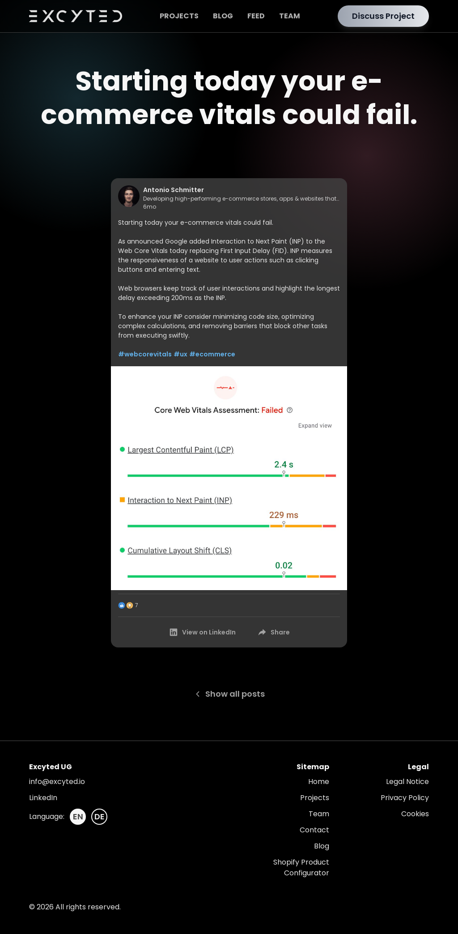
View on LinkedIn (202, 632)
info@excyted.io (57, 781)
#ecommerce (212, 354)
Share (273, 632)
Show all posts (229, 693)
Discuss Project (383, 15)
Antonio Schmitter (173, 189)
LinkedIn (43, 798)
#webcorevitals (145, 354)
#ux (180, 354)
